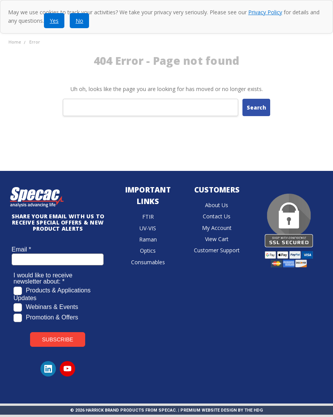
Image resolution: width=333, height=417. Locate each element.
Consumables (148, 262)
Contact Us (216, 216)
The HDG (253, 410)
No (79, 20)
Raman (148, 239)
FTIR (148, 216)
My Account (217, 227)
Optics (148, 250)
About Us (216, 205)
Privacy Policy (265, 12)
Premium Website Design (208, 410)
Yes (54, 20)
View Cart (217, 239)
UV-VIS (148, 228)
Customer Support (217, 250)
